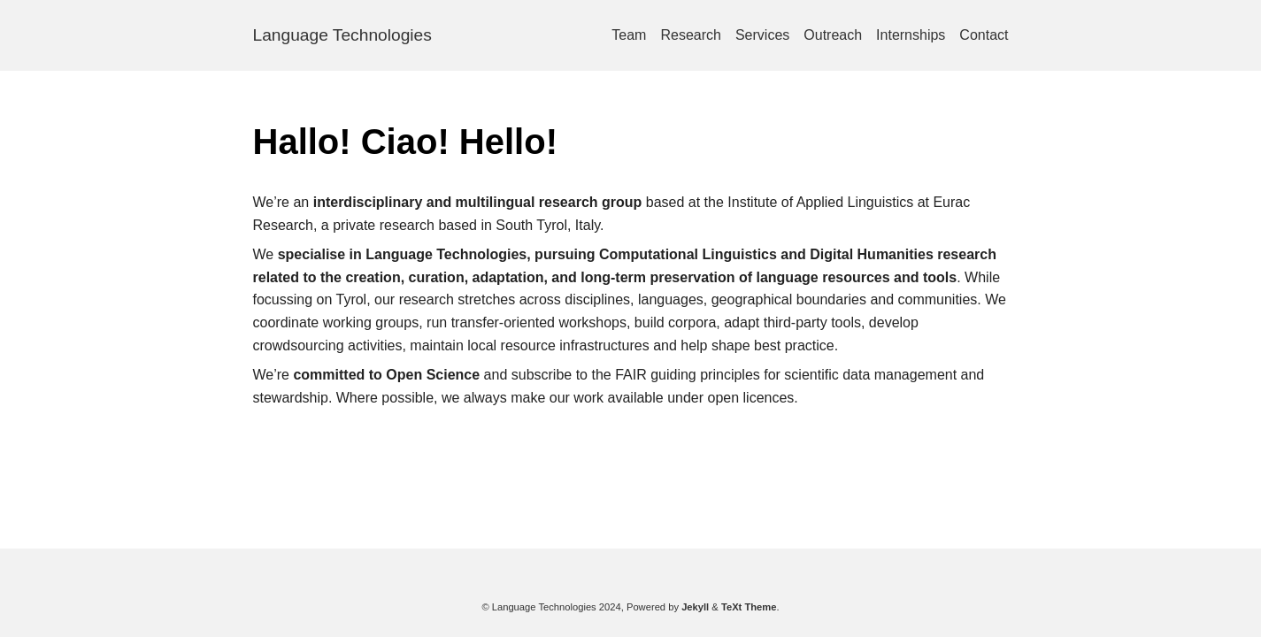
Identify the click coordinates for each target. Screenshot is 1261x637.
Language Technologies (342, 35)
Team (628, 34)
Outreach (833, 34)
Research (690, 34)
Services (762, 34)
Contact (983, 34)
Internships (910, 34)
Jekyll (695, 607)
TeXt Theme (749, 607)
